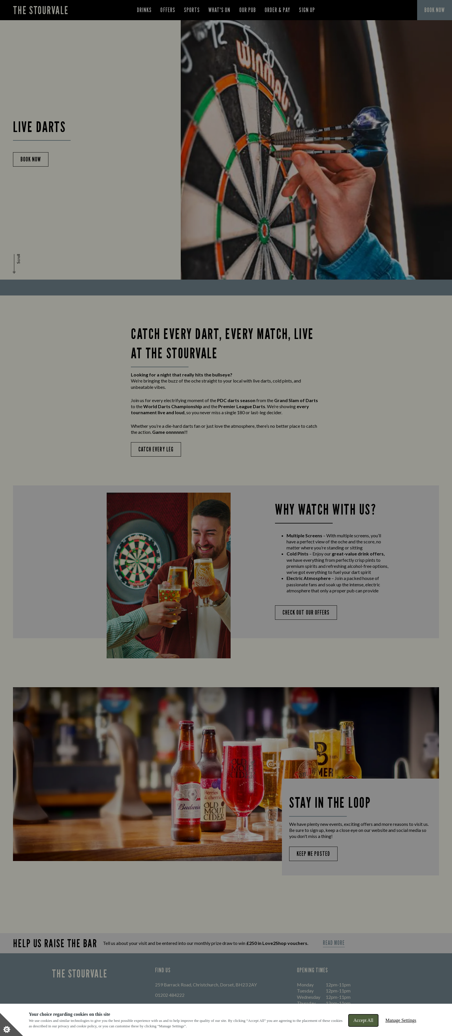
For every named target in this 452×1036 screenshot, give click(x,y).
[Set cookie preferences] (11, 1024)
